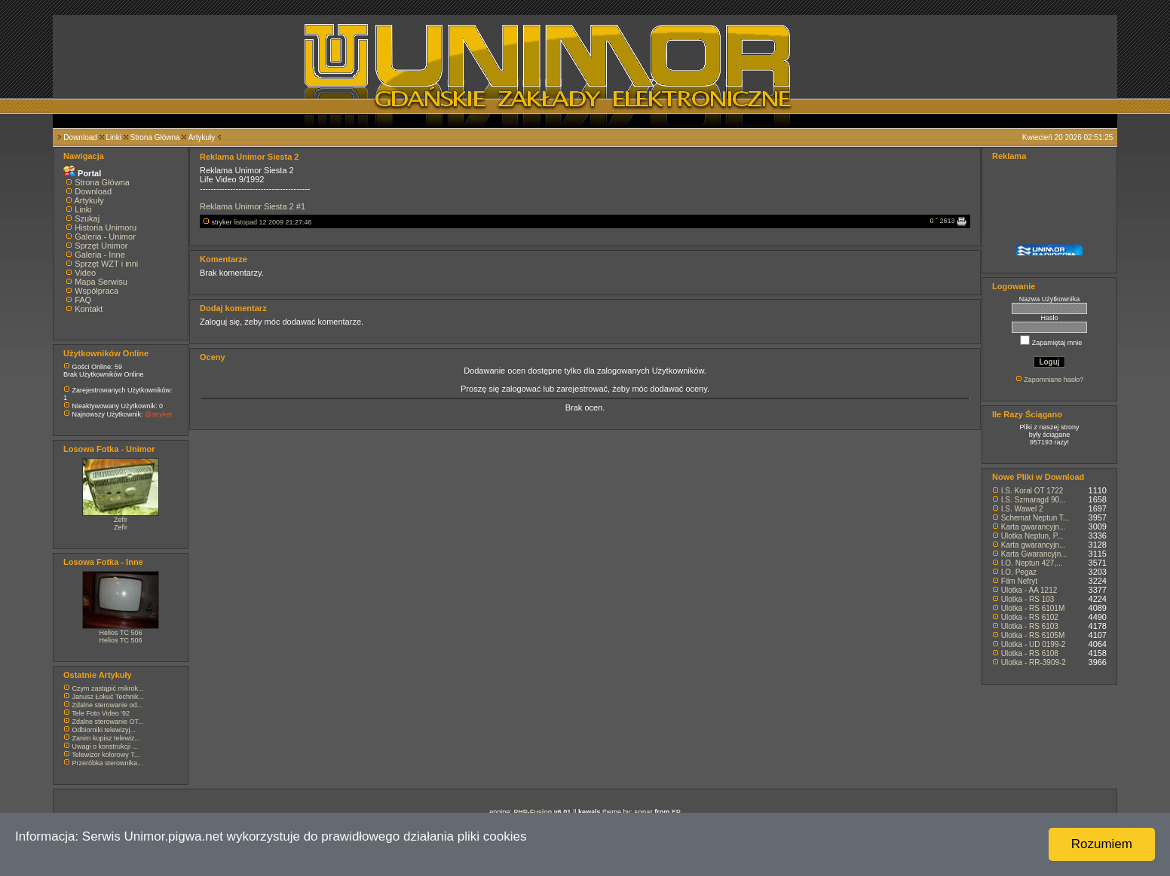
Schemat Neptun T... (1035, 518)
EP (676, 812)
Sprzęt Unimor (101, 245)
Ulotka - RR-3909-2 (1033, 662)
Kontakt (89, 308)
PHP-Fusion (532, 812)
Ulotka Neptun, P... (1032, 536)
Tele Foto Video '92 (101, 713)
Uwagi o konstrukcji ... (105, 746)
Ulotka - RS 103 (1028, 599)
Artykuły (202, 137)
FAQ (83, 299)
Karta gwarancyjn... (1033, 527)
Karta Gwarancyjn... (1034, 554)
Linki (113, 137)
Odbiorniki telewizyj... (104, 730)
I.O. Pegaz (1019, 572)
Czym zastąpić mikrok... (108, 688)
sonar (643, 812)
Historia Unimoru (105, 227)
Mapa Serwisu (101, 281)
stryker (222, 222)
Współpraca (96, 290)
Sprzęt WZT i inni (106, 263)
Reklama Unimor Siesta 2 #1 (252, 206)
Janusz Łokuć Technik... (108, 696)
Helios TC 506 (121, 632)
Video (85, 272)
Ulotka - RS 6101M (1032, 608)
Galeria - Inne (100, 254)
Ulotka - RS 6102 (1029, 617)
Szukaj (87, 218)
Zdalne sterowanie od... (107, 705)
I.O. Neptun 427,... (1032, 563)
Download (79, 137)
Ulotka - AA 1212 (1029, 590)
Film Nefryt (1019, 581)
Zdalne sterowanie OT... (108, 721)
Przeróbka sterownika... (107, 763)
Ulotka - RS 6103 (1029, 626)
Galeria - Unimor (105, 236)
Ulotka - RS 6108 (1029, 653)
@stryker (158, 414)
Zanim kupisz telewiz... (106, 738)
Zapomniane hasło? (1053, 379)
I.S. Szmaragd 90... (1033, 500)
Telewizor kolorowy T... (105, 754)
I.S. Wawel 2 (1022, 509)
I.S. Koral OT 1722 (1032, 491)
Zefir (120, 519)
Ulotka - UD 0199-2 (1033, 644)
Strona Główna (155, 137)
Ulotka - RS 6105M (1032, 635)
